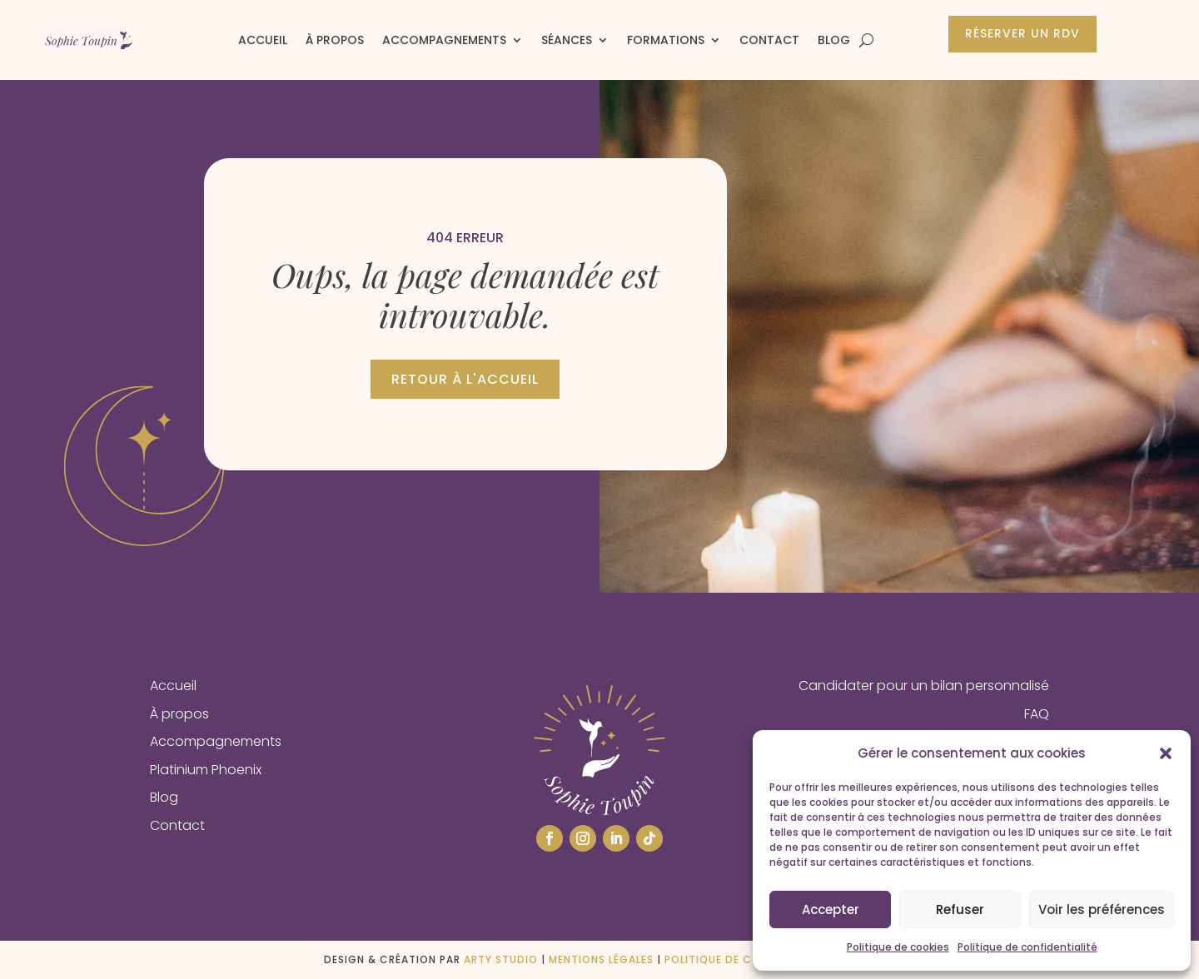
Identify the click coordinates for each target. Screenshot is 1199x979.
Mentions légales (601, 959)
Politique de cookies (898, 947)
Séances (566, 40)
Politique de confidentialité (1027, 947)
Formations (665, 40)
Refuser (960, 909)
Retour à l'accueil (465, 379)
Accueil (262, 40)
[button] (1165, 753)
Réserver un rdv (1022, 33)
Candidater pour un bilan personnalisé (924, 685)
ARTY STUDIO (501, 959)
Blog (834, 40)
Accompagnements (444, 40)
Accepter (830, 909)
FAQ (1036, 713)
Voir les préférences (1101, 909)
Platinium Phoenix (205, 769)
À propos (335, 40)
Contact (769, 40)
